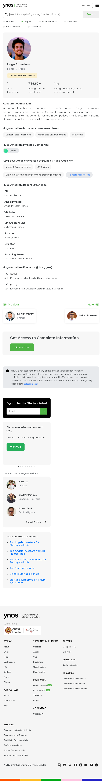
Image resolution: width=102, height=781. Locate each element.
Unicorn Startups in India (24, 574)
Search (91, 14)
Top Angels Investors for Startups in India (24, 544)
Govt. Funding (39, 667)
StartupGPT (38, 714)
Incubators (70, 21)
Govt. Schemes (11, 27)
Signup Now (22, 347)
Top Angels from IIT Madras (15, 735)
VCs (35, 657)
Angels (26, 21)
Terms (6, 677)
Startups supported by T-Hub (16, 755)
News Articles (9, 700)
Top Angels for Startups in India (17, 730)
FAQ (5, 667)
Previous (14, 304)
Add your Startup (70, 665)
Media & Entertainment (18, 167)
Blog (6, 705)
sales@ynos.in (31, 384)
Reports (7, 695)
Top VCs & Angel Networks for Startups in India (28, 561)
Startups (8, 21)
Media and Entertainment (52, 134)
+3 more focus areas (79, 174)
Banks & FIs (34, 27)
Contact (7, 672)
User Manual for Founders (74, 678)
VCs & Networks (48, 21)
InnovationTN (39, 690)
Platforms (77, 134)
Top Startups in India (22, 568)
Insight (36, 700)
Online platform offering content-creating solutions (33, 174)
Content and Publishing (18, 134)
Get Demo (86, 5)
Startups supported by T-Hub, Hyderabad (27, 581)
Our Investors (9, 662)
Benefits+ (67, 652)
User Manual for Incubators (75, 688)
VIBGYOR (37, 695)
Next (91, 304)
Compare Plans (70, 647)
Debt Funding (39, 672)
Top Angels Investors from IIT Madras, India (27, 552)
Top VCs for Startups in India (16, 740)
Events (6, 652)
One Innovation (40, 685)
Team (6, 657)
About (6, 647)
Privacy (7, 682)
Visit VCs (15, 446)
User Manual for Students (74, 683)
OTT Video (43, 167)
